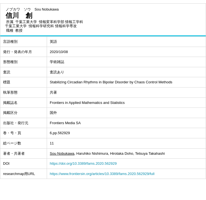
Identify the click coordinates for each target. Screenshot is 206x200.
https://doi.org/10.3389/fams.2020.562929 (83, 163)
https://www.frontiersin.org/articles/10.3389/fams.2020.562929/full (102, 174)
